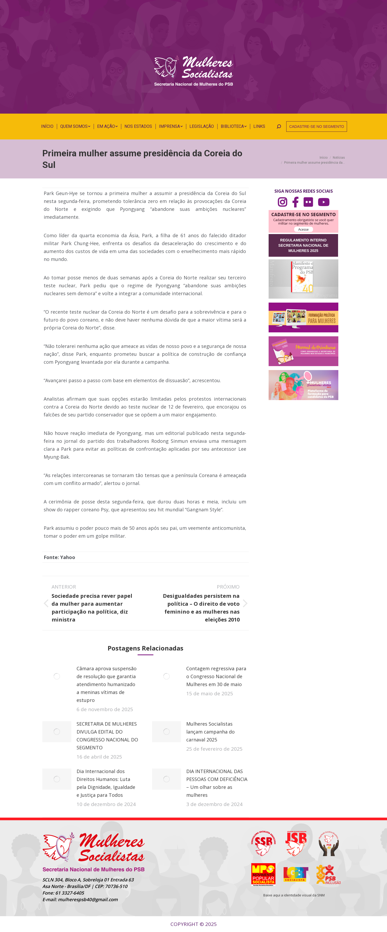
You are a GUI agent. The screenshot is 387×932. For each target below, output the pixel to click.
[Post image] (56, 676)
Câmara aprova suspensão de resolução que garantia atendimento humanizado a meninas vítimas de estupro (107, 684)
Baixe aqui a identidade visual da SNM (294, 895)
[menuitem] (47, 126)
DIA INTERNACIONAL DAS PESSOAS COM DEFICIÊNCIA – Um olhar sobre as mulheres (216, 783)
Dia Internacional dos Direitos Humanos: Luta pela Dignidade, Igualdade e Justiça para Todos (106, 783)
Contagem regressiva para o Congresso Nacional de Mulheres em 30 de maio (216, 676)
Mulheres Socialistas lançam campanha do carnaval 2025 (210, 732)
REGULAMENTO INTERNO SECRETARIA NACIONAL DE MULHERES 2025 (303, 245)
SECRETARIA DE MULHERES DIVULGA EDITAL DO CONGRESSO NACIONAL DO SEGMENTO (107, 736)
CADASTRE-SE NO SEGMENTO (316, 126)
